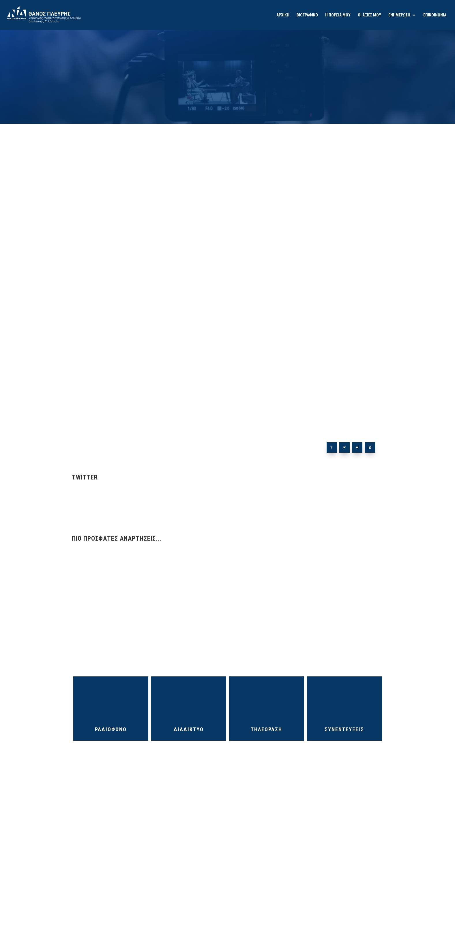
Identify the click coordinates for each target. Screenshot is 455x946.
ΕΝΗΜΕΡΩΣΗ (399, 15)
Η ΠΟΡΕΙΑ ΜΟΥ (338, 15)
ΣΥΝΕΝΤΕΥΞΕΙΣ (344, 729)
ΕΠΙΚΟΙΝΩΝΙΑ (434, 15)
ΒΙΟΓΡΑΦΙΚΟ (307, 15)
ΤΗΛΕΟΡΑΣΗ (266, 729)
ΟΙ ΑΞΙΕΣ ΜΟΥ (369, 15)
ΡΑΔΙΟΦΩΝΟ (111, 729)
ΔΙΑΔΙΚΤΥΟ (189, 729)
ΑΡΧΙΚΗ (282, 15)
